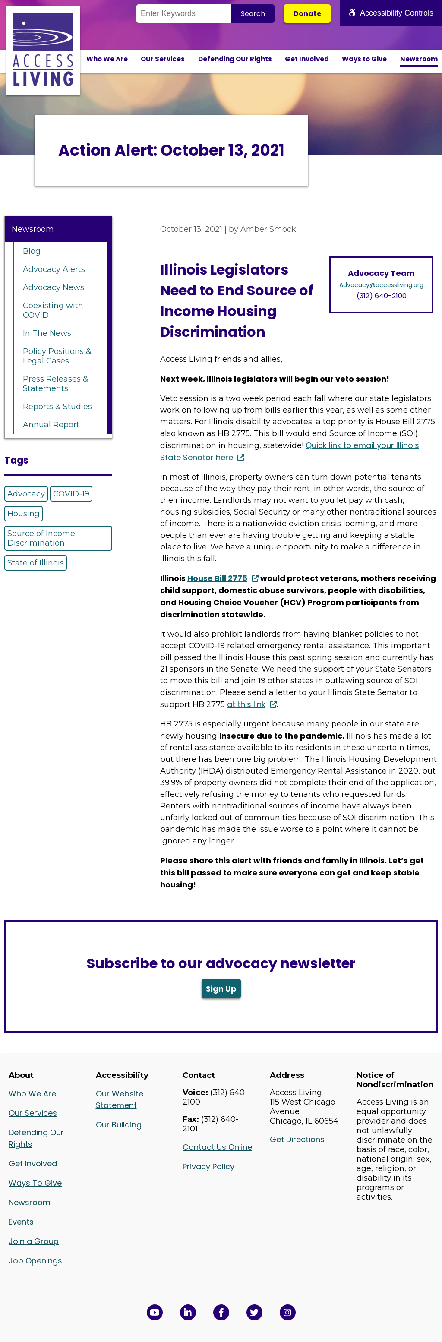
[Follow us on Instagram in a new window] (288, 1312)
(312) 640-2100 (382, 296)
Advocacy (26, 494)
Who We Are (107, 58)
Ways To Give (35, 1183)
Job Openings (35, 1260)
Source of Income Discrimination (41, 538)
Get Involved (307, 58)
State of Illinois (35, 563)
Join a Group (34, 1241)
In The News (47, 333)
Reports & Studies (57, 406)
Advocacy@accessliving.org (381, 285)
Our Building (120, 1124)
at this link (246, 704)
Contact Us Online (217, 1147)
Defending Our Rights (235, 58)
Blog (32, 251)
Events (21, 1221)
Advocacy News (53, 287)
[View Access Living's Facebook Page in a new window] (221, 1312)
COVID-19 (71, 494)
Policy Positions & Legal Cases (57, 356)
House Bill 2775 (217, 578)
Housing (23, 513)
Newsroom (419, 58)
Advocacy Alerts (54, 269)
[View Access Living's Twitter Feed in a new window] (254, 1312)
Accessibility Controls (391, 13)
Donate (307, 14)
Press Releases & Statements (55, 383)
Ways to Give (364, 58)
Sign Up (221, 988)
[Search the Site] (183, 13)
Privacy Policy (208, 1166)
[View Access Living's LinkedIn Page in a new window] (188, 1312)
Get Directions (297, 1139)
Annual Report (51, 424)
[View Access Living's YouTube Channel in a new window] (155, 1312)
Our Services (163, 58)
